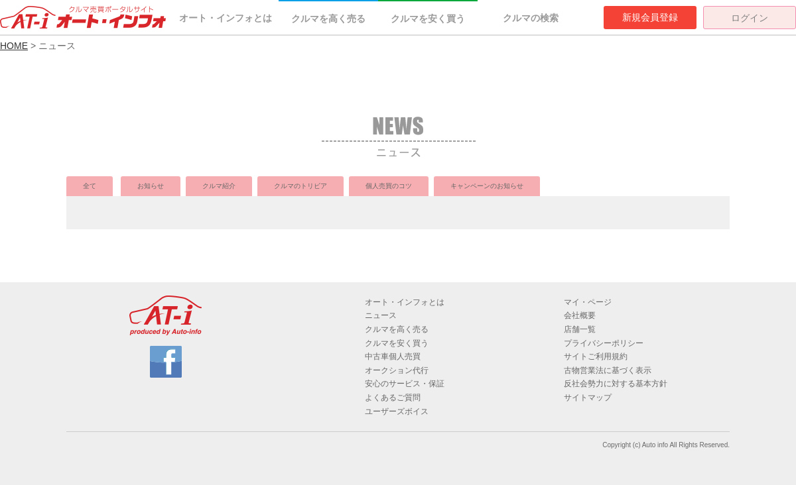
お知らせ (150, 185)
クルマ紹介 (218, 185)
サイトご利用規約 (596, 356)
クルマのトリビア (300, 185)
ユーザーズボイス (397, 411)
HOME (14, 45)
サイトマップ (588, 397)
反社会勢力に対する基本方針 (615, 383)
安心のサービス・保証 (404, 383)
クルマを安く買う (428, 18)
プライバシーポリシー (603, 343)
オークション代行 (397, 370)
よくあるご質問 (393, 397)
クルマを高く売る (328, 18)
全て (89, 185)
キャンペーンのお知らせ (486, 185)
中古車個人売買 (393, 356)
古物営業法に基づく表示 (607, 370)
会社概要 (580, 315)
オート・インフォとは (225, 18)
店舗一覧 (580, 329)
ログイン (749, 18)
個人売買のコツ (388, 185)
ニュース (381, 315)
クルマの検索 (531, 18)
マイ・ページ (588, 302)
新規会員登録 (650, 17)
